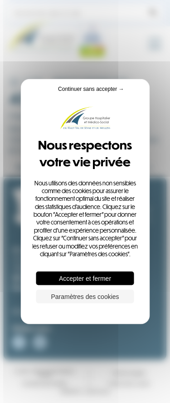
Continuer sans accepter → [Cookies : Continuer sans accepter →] (91, 88)
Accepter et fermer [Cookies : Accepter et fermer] (85, 278)
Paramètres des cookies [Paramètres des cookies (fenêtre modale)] (85, 296)
